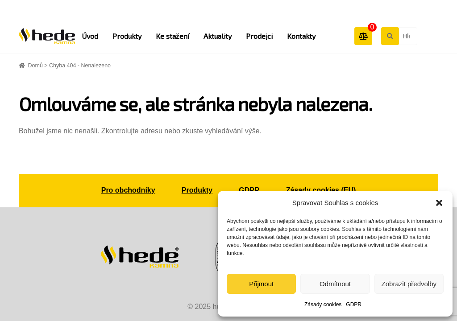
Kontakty (301, 36)
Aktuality (218, 36)
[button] (439, 202)
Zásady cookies (322, 304)
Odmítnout (335, 284)
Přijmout (261, 284)
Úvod (90, 36)
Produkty (126, 36)
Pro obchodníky (128, 190)
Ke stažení (172, 36)
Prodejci (259, 36)
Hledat (390, 36)
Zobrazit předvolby (409, 284)
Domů (35, 65)
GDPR (353, 304)
